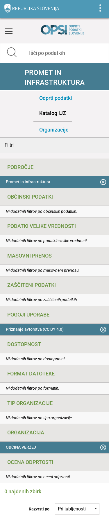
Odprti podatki (55, 98)
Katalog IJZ (52, 113)
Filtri (9, 145)
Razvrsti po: (40, 509)
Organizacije (54, 130)
